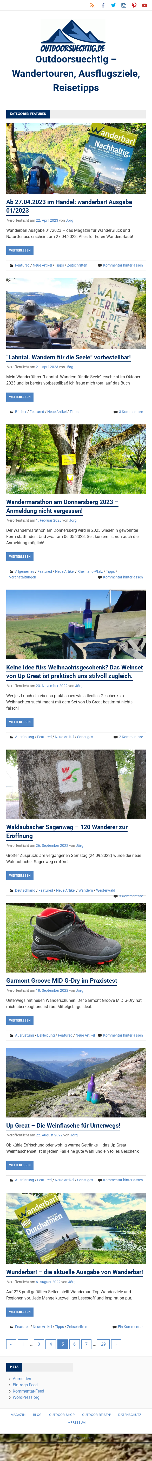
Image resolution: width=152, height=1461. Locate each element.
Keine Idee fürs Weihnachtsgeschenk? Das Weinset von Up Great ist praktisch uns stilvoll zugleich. (70, 677)
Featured (22, 267)
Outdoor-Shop (62, 1434)
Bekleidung (46, 1045)
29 (103, 1363)
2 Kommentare (131, 747)
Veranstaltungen (22, 579)
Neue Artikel (42, 267)
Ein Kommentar (130, 1346)
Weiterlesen (20, 252)
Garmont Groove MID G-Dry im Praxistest (63, 991)
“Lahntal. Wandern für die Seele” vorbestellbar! (72, 358)
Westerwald (105, 901)
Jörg (69, 222)
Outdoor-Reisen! (96, 1434)
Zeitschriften (77, 267)
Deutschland (25, 901)
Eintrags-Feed (25, 1403)
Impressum (76, 1442)
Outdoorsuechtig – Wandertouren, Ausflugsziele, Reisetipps (76, 74)
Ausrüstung (24, 747)
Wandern (85, 901)
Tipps (59, 267)
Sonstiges (85, 747)
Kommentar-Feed (28, 1410)
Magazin (18, 1434)
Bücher (21, 413)
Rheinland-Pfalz (90, 573)
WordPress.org (26, 1416)
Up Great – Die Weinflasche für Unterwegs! (66, 1136)
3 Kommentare (131, 413)
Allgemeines (24, 573)
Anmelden (22, 1397)
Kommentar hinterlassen (123, 267)
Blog (37, 1434)
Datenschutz (129, 1434)
